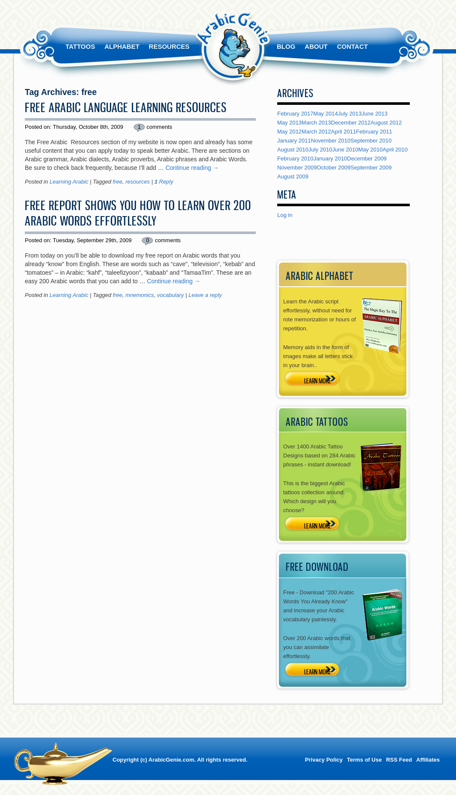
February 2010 (295, 158)
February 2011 (374, 131)
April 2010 (395, 149)
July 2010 (320, 149)
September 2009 (370, 167)
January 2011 (294, 140)
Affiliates (428, 759)
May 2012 (289, 131)
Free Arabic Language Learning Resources (126, 107)
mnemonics (139, 295)
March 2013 (316, 122)
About (316, 46)
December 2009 (367, 158)
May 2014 (326, 113)
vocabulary (170, 295)
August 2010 (292, 149)
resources (137, 181)
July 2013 (350, 113)
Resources (169, 46)
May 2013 (289, 122)
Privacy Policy (324, 759)
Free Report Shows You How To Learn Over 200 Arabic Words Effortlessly (138, 213)
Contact (352, 46)
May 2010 (370, 149)
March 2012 (316, 131)
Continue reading (192, 167)
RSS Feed (399, 759)
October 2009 (334, 167)
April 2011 (343, 131)
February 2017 (295, 113)
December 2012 (351, 122)
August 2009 (292, 176)
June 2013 (374, 113)
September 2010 (370, 140)
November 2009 (297, 167)
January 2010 (330, 158)
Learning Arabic (69, 181)
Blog (286, 46)
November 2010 (331, 140)
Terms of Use (364, 759)
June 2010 (345, 149)
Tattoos (80, 46)
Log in (284, 215)
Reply (163, 181)
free (117, 181)
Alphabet (121, 46)
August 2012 (386, 122)
